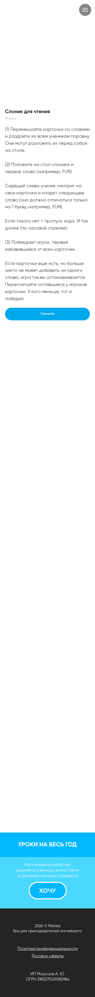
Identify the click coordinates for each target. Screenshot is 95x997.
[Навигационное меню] (85, 10)
